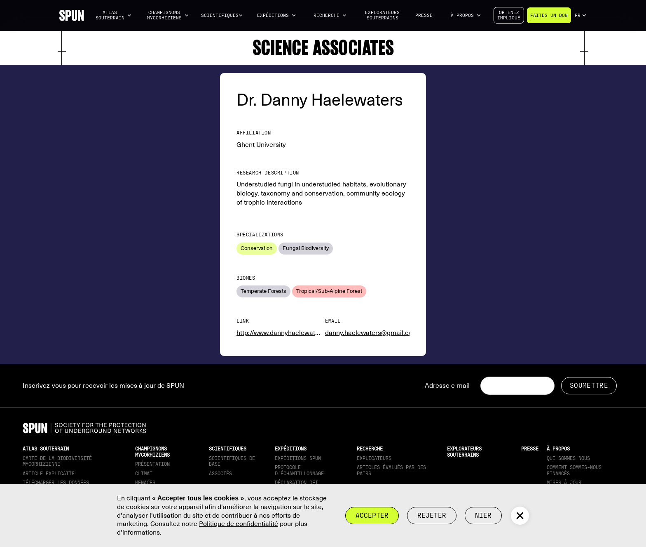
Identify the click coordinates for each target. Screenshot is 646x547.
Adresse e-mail (447, 386)
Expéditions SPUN (298, 458)
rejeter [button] (431, 515)
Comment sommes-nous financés (574, 470)
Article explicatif (49, 473)
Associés (220, 473)
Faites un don (549, 15)
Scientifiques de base (232, 461)
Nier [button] (483, 515)
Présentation (152, 464)
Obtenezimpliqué (508, 15)
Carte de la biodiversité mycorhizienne (57, 461)
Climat (143, 473)
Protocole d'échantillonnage (299, 470)
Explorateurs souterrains (382, 15)
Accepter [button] (372, 515)
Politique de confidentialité (238, 524)
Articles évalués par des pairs (391, 470)
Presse (424, 15)
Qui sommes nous (568, 458)
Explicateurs (374, 458)
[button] (113, 15)
